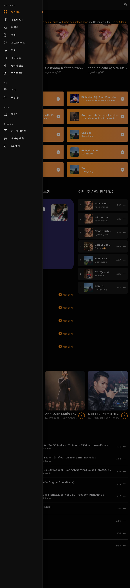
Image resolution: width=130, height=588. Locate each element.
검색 (10, 90)
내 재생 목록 (14, 138)
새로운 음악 (13, 19)
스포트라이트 (14, 42)
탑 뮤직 (11, 27)
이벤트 (10, 114)
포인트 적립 (13, 73)
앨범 (10, 35)
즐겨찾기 (11, 146)
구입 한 (11, 97)
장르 (10, 50)
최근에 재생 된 (15, 130)
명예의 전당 (13, 65)
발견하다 (12, 12)
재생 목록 (12, 58)
